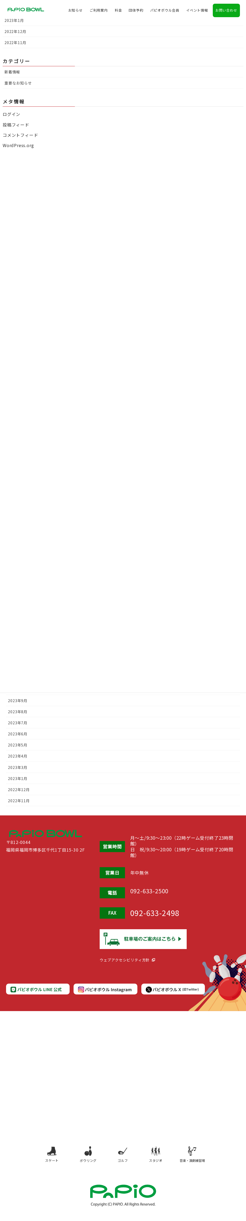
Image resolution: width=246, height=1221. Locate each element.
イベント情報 (197, 11)
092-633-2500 (155, 892)
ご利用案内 (99, 11)
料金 (118, 11)
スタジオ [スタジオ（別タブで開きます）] (159, 1158)
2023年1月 (17, 778)
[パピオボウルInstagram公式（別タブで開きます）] (105, 989)
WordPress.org (18, 145)
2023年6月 (17, 733)
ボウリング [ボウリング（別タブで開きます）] (83, 1158)
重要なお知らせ (18, 83)
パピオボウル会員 (164, 11)
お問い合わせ (226, 11)
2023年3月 (17, 767)
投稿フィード (16, 124)
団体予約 (136, 11)
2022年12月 (19, 789)
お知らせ (75, 11)
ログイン (11, 114)
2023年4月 (17, 756)
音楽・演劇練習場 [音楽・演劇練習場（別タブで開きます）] (199, 1158)
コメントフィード (20, 135)
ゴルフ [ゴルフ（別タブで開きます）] (122, 1158)
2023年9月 (17, 700)
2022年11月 (19, 800)
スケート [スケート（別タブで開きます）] (44, 1158)
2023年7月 (17, 722)
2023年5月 (17, 745)
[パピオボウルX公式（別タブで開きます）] (172, 989)
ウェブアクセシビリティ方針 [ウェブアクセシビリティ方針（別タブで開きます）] (125, 959)
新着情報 (12, 71)
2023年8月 (17, 711)
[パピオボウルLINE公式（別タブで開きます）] (37, 989)
